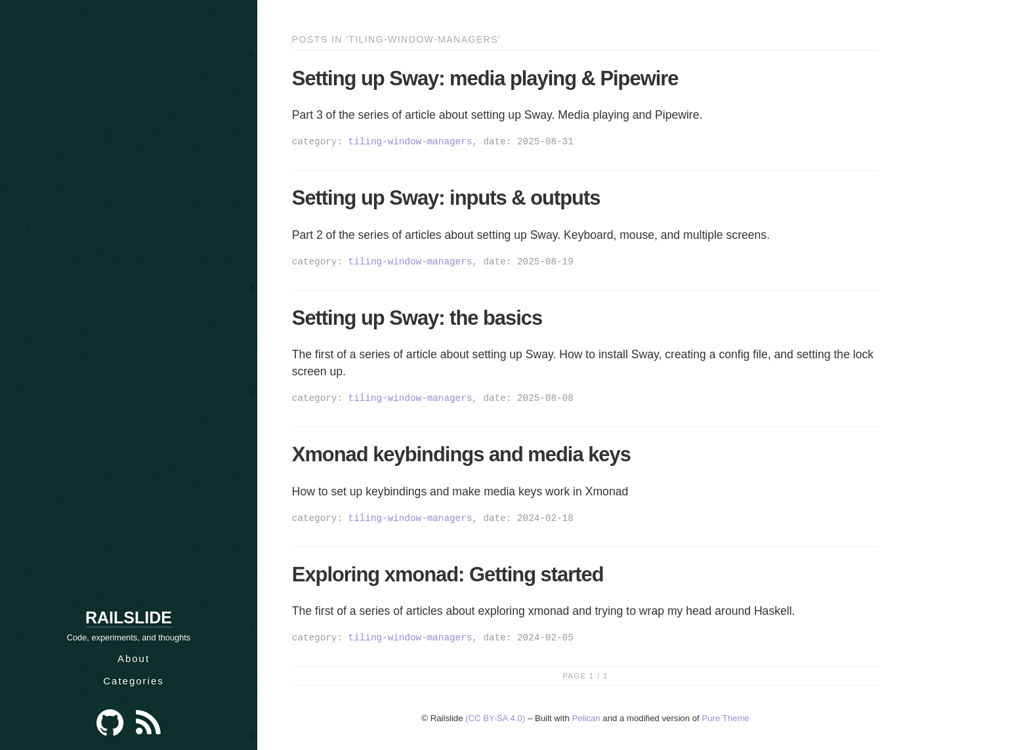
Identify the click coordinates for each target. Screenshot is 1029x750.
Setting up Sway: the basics (417, 317)
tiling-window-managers (410, 141)
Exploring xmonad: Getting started (448, 574)
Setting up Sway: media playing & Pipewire (485, 78)
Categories (133, 680)
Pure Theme (725, 718)
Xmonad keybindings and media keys (461, 454)
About (133, 658)
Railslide (128, 617)
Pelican (586, 718)
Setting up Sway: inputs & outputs (446, 197)
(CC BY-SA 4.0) (495, 718)
